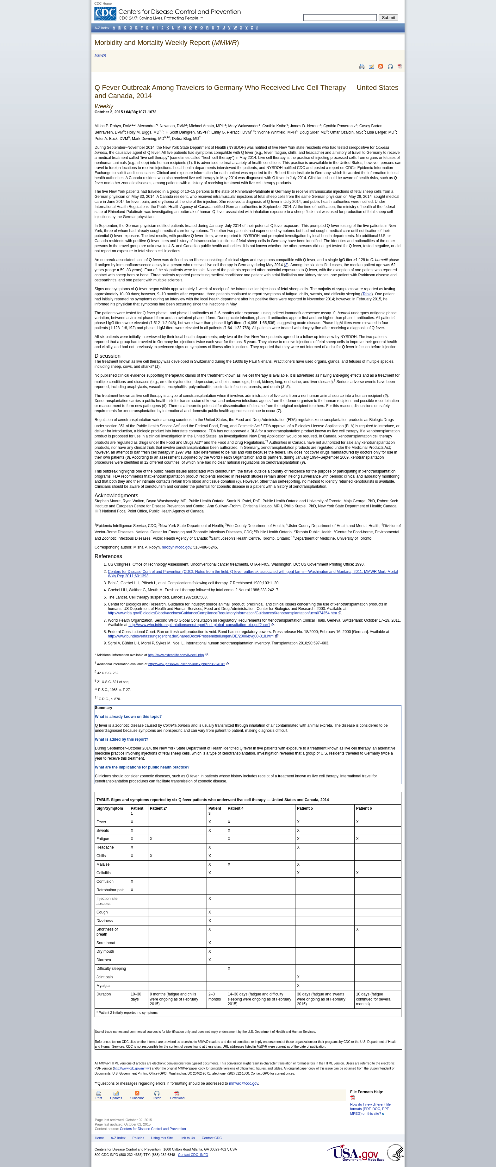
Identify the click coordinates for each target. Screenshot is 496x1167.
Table (367, 294)
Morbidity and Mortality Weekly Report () (167, 43)
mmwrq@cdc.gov (243, 1083)
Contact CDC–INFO (193, 1155)
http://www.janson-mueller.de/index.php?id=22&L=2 (186, 664)
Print (99, 1098)
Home (99, 1138)
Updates (116, 1098)
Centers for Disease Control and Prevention (153, 1129)
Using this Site (162, 1138)
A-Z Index (118, 1138)
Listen (156, 1098)
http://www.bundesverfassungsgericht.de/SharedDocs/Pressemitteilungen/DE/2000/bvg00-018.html (191, 636)
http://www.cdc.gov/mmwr (132, 1068)
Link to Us (187, 1138)
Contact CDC (212, 1138)
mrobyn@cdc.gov (176, 547)
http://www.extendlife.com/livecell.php (176, 655)
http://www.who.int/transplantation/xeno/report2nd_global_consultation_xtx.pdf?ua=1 (199, 625)
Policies (138, 1138)
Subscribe (137, 1098)
